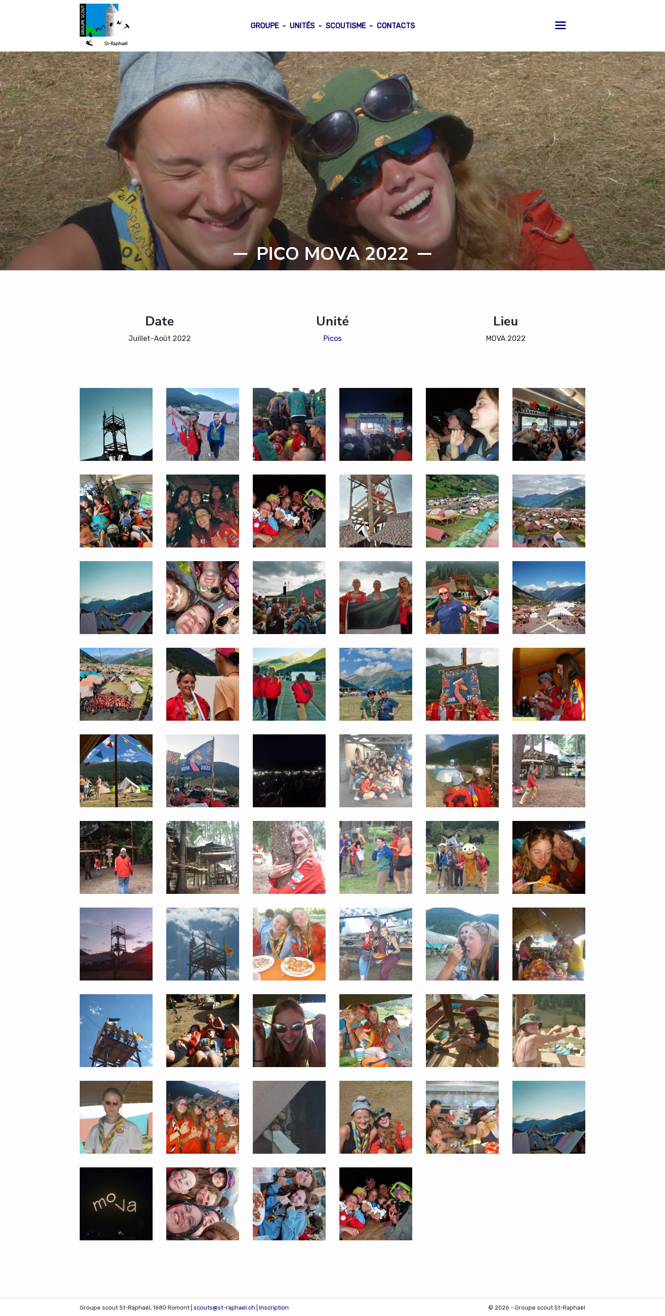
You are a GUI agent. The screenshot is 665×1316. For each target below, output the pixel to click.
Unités (302, 25)
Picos (332, 338)
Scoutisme (346, 25)
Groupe (265, 25)
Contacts (396, 25)
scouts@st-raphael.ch (224, 1307)
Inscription (274, 1307)
